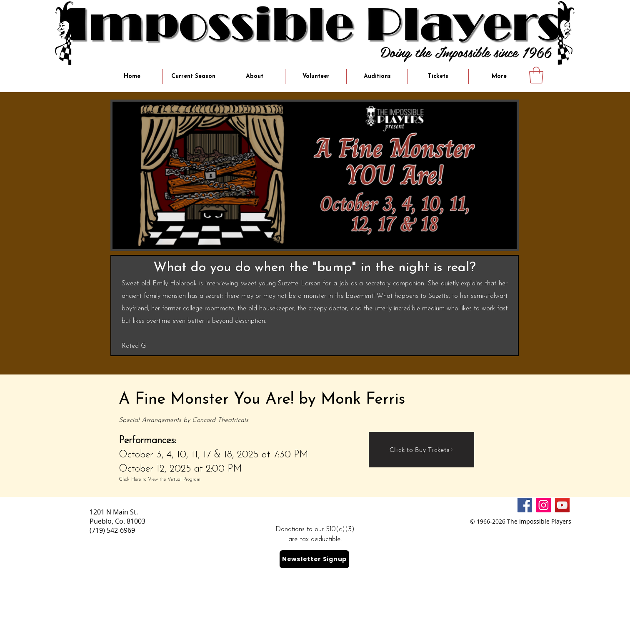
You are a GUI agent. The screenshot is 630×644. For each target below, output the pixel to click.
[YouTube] (562, 505)
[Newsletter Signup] (314, 559)
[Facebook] (525, 505)
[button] (536, 75)
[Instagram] (543, 505)
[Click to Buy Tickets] (421, 449)
